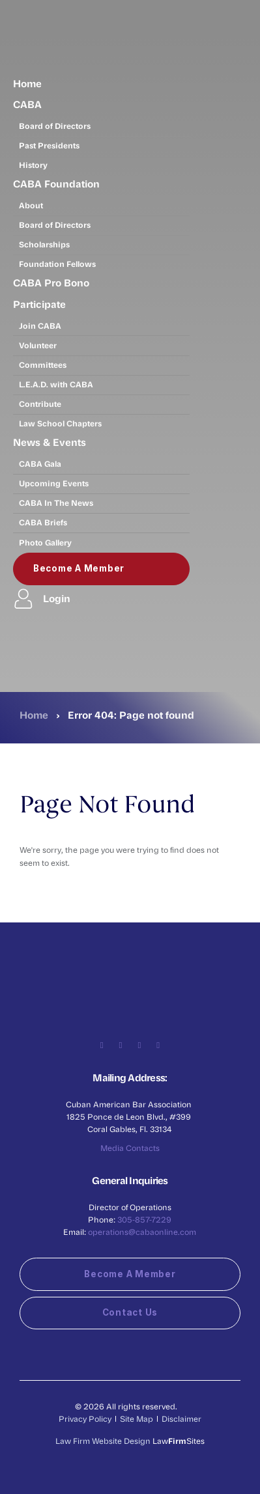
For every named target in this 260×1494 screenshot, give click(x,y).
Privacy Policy (85, 1418)
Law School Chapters (60, 423)
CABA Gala (40, 463)
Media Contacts (130, 1147)
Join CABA (40, 325)
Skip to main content (0, 0)
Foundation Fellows (57, 263)
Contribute (40, 403)
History (33, 164)
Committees (42, 364)
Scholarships (44, 244)
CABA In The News (56, 502)
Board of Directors (55, 125)
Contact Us (130, 1312)
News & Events (49, 442)
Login (41, 598)
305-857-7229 (144, 1219)
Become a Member (78, 568)
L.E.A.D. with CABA (56, 384)
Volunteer (38, 345)
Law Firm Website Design (103, 1440)
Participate (39, 304)
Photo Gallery (45, 542)
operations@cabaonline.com (142, 1231)
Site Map (136, 1418)
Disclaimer (181, 1418)
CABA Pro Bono (51, 282)
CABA (27, 104)
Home (27, 83)
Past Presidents (49, 145)
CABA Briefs (43, 522)
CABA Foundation (56, 183)
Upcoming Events (54, 483)
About (31, 205)
